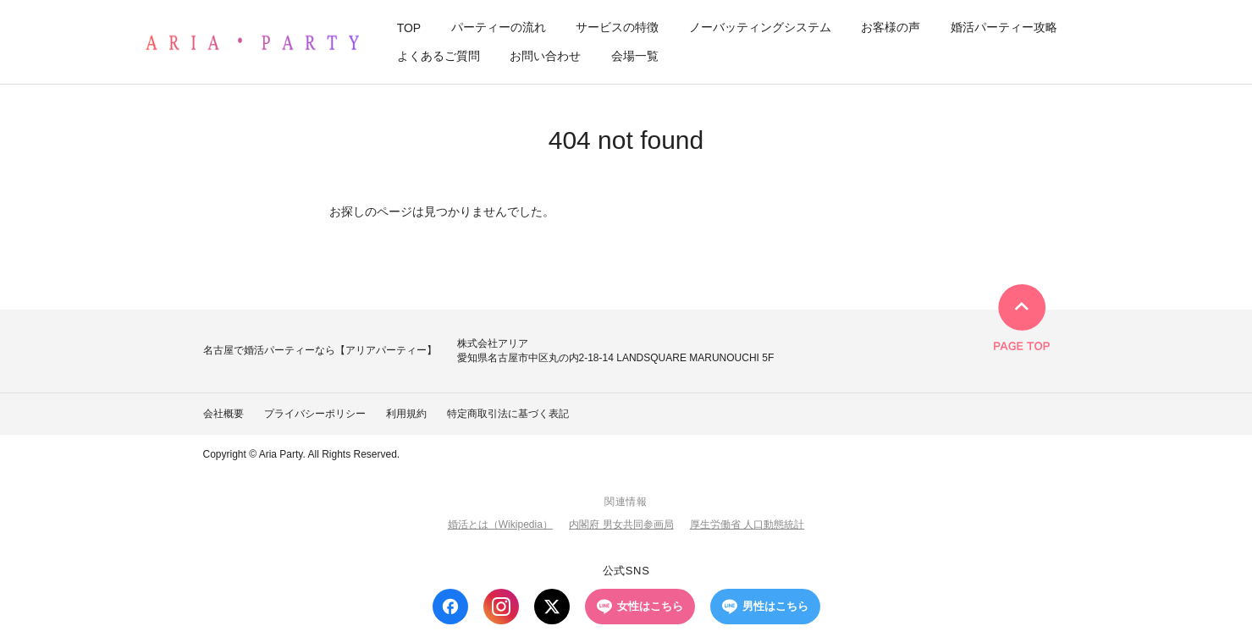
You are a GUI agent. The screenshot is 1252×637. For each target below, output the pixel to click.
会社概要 (223, 414)
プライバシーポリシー (315, 414)
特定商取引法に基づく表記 (508, 414)
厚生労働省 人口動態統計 (747, 524)
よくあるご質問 (438, 56)
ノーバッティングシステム (760, 27)
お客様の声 (890, 27)
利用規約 (406, 414)
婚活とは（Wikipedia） (500, 524)
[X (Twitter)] (552, 606)
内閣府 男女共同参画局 (621, 524)
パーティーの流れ (498, 27)
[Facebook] (450, 606)
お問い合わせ (545, 56)
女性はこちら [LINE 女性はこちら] (640, 606)
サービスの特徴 (617, 27)
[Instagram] (501, 606)
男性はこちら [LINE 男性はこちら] (765, 606)
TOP (409, 28)
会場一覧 (635, 56)
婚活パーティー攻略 (1004, 27)
